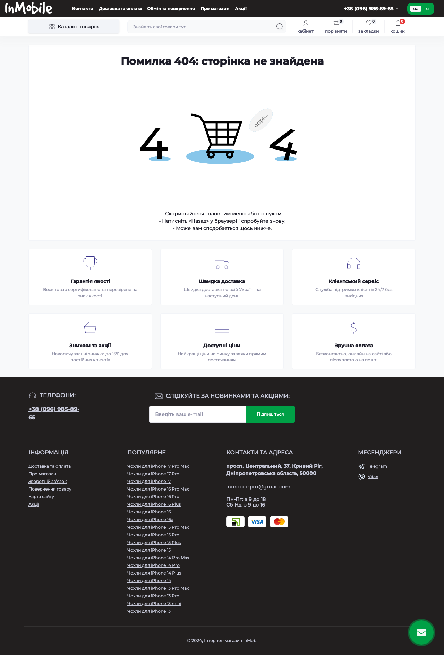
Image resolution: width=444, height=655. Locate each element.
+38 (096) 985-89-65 (53, 413)
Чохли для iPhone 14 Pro (153, 565)
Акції (241, 8)
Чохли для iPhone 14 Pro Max (158, 557)
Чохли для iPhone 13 (149, 611)
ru (426, 8)
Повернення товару (49, 489)
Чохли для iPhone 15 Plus (154, 542)
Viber (373, 476)
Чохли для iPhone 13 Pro (153, 595)
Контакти (82, 8)
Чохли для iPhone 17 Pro (153, 473)
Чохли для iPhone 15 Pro (153, 534)
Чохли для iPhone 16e (150, 519)
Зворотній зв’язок (47, 481)
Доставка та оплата (120, 8)
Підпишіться (270, 414)
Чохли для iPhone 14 (149, 580)
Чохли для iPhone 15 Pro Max (158, 527)
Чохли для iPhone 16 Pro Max (158, 489)
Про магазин (214, 8)
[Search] (280, 26)
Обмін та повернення (171, 8)
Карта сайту (41, 496)
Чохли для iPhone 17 (149, 481)
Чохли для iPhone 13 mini (154, 603)
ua (415, 8)
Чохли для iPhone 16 (149, 511)
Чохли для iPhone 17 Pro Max (158, 466)
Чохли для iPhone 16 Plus (154, 504)
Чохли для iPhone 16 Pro (153, 496)
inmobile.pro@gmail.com (258, 487)
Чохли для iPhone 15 (149, 550)
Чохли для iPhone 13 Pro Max (158, 588)
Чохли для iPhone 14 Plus (154, 573)
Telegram (377, 466)
